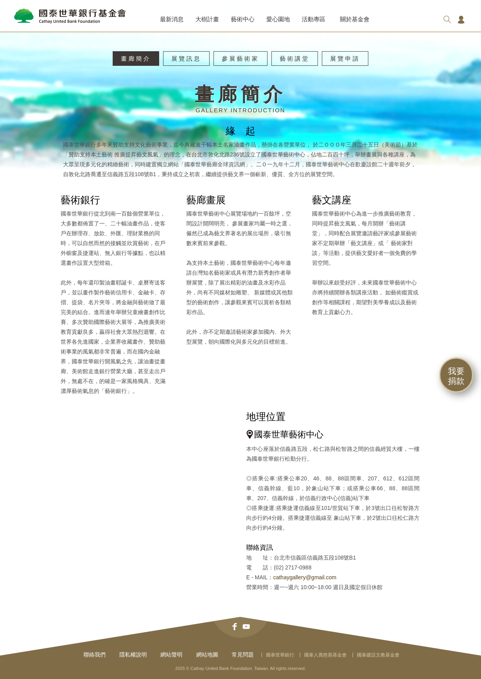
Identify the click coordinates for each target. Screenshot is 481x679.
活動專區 (313, 19)
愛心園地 (278, 19)
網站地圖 (207, 654)
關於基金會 (355, 19)
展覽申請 (345, 58)
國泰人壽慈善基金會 (325, 655)
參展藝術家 (240, 58)
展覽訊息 (186, 58)
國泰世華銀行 (280, 655)
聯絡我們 (95, 654)
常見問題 (243, 654)
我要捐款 (456, 375)
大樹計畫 (207, 19)
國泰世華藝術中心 (288, 434)
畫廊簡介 (136, 58)
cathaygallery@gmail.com (304, 577)
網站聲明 (171, 654)
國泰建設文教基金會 (378, 655)
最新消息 (172, 19)
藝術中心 (242, 19)
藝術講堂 (295, 58)
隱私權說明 (133, 654)
